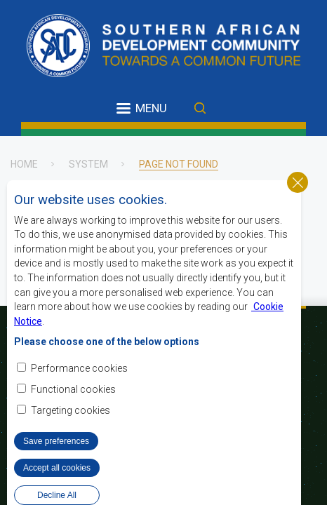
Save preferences (56, 459)
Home (24, 164)
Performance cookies (79, 385)
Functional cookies (73, 406)
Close (297, 199)
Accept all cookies (57, 485)
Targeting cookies (70, 427)
